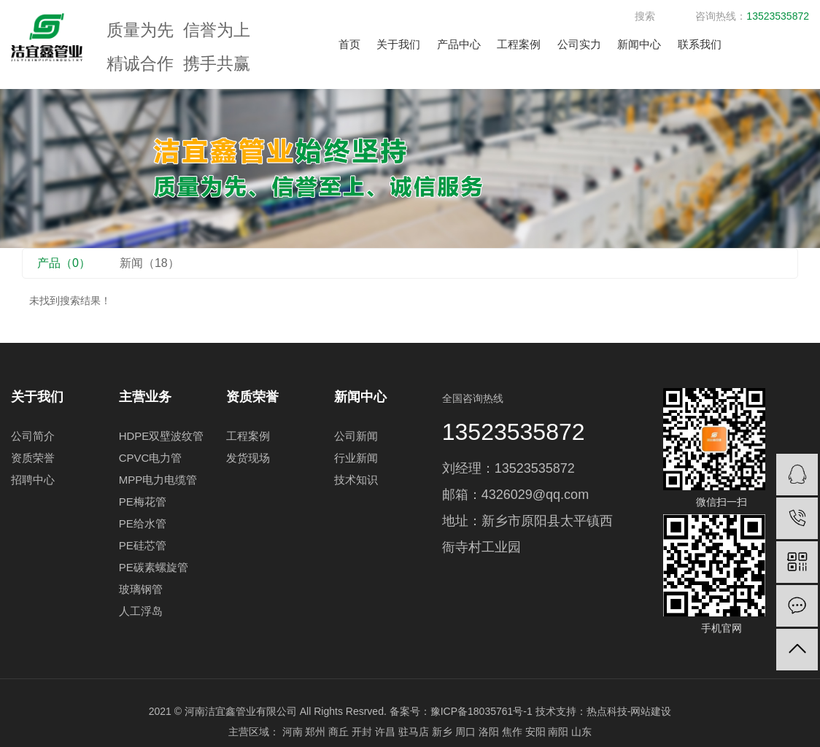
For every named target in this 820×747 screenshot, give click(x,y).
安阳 (535, 732)
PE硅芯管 (142, 545)
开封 (362, 732)
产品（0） (63, 263)
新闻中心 (639, 44)
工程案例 (519, 44)
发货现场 (248, 458)
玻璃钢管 (141, 589)
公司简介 (33, 436)
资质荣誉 (33, 458)
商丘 (338, 732)
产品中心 (459, 44)
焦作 (512, 732)
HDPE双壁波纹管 (161, 436)
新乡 (442, 732)
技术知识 (356, 479)
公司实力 (579, 44)
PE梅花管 (142, 501)
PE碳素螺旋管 (153, 567)
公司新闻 (356, 436)
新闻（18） (149, 263)
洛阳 (489, 732)
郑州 (315, 732)
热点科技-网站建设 (629, 711)
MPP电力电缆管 (158, 479)
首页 (349, 44)
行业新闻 (356, 458)
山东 (581, 732)
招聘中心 (33, 479)
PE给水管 (142, 523)
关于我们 (398, 44)
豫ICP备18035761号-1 (481, 711)
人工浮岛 (141, 611)
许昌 (385, 732)
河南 (292, 732)
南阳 (558, 732)
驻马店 (413, 732)
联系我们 (700, 44)
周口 (465, 732)
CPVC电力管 (150, 458)
